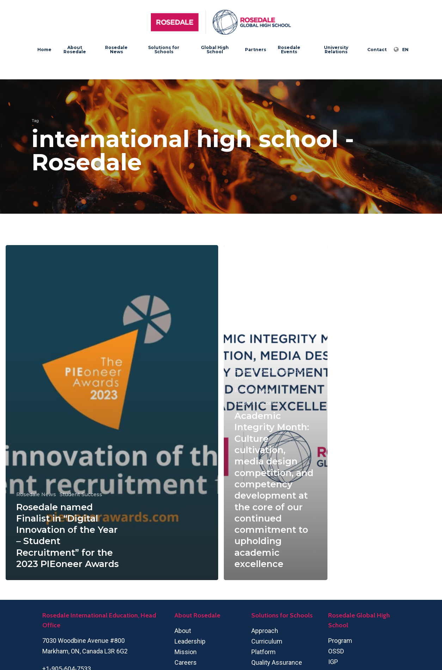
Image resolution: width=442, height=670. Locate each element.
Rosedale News (36, 494)
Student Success (81, 494)
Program (340, 640)
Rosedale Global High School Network (271, 374)
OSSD (336, 651)
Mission (185, 652)
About (182, 630)
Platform (263, 652)
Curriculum (266, 641)
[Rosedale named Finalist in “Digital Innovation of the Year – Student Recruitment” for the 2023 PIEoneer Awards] (112, 412)
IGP (333, 661)
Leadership (189, 641)
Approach (264, 630)
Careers (185, 662)
